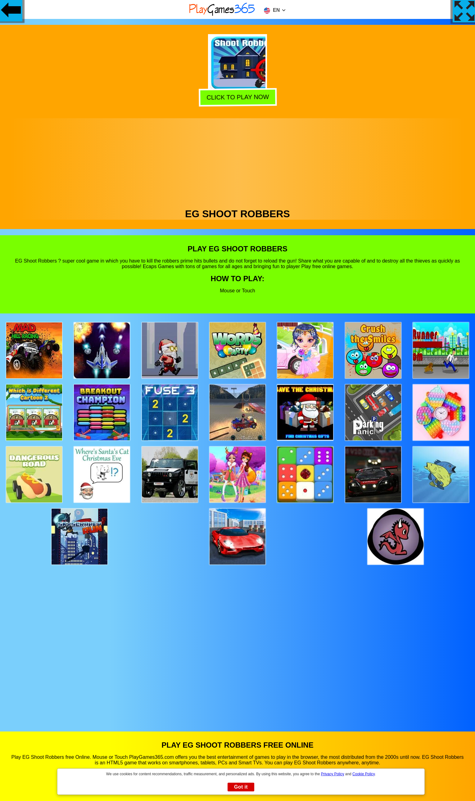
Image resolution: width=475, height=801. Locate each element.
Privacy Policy (332, 774)
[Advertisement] (237, 161)
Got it (241, 787)
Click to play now (238, 97)
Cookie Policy (363, 774)
